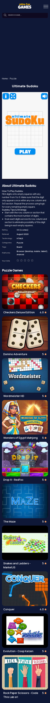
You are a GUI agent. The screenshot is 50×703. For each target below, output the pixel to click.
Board (19, 247)
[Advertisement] (25, 48)
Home (5, 78)
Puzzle (13, 78)
